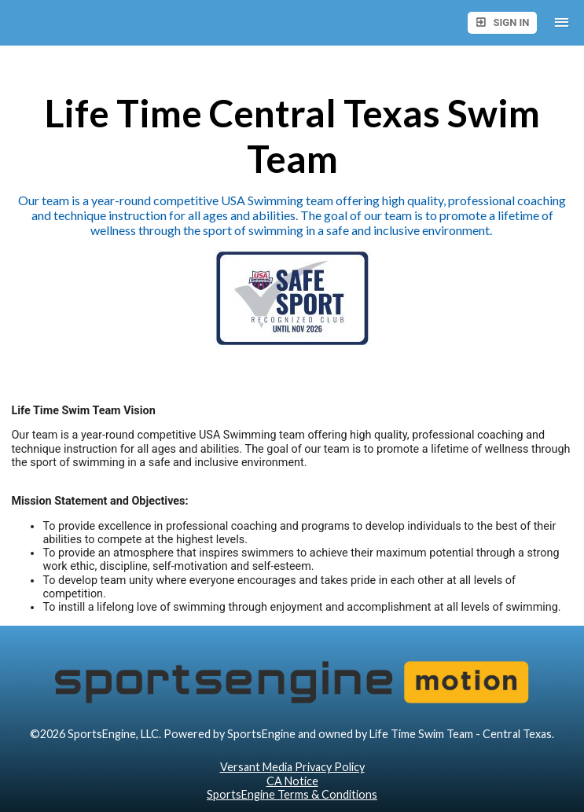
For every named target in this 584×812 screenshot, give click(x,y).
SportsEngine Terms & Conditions (292, 794)
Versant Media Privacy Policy (292, 766)
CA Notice (292, 781)
